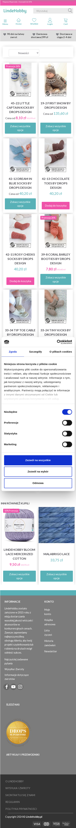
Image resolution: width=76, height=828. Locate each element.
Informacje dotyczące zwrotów (17, 676)
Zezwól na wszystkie (38, 460)
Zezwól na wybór (37, 471)
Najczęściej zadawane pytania (16, 661)
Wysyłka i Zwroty (14, 669)
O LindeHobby (14, 781)
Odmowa (38, 483)
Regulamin (12, 801)
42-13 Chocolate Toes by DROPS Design (56, 183)
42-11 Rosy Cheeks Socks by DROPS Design (20, 259)
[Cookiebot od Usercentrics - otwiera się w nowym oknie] (57, 342)
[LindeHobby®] (15, 10)
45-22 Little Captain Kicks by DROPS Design (20, 107)
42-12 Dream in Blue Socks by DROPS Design (20, 183)
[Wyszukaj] (70, 10)
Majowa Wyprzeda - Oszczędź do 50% (17, 2)
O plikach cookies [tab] (61, 351)
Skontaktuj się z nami (20, 795)
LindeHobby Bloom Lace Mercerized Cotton (19, 554)
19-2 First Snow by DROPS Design (56, 105)
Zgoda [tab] (13, 351)
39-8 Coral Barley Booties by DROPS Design (55, 259)
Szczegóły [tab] (35, 351)
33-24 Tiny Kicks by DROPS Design (56, 332)
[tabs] (66, 22)
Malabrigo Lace (56, 554)
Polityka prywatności (21, 808)
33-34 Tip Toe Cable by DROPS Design (20, 332)
